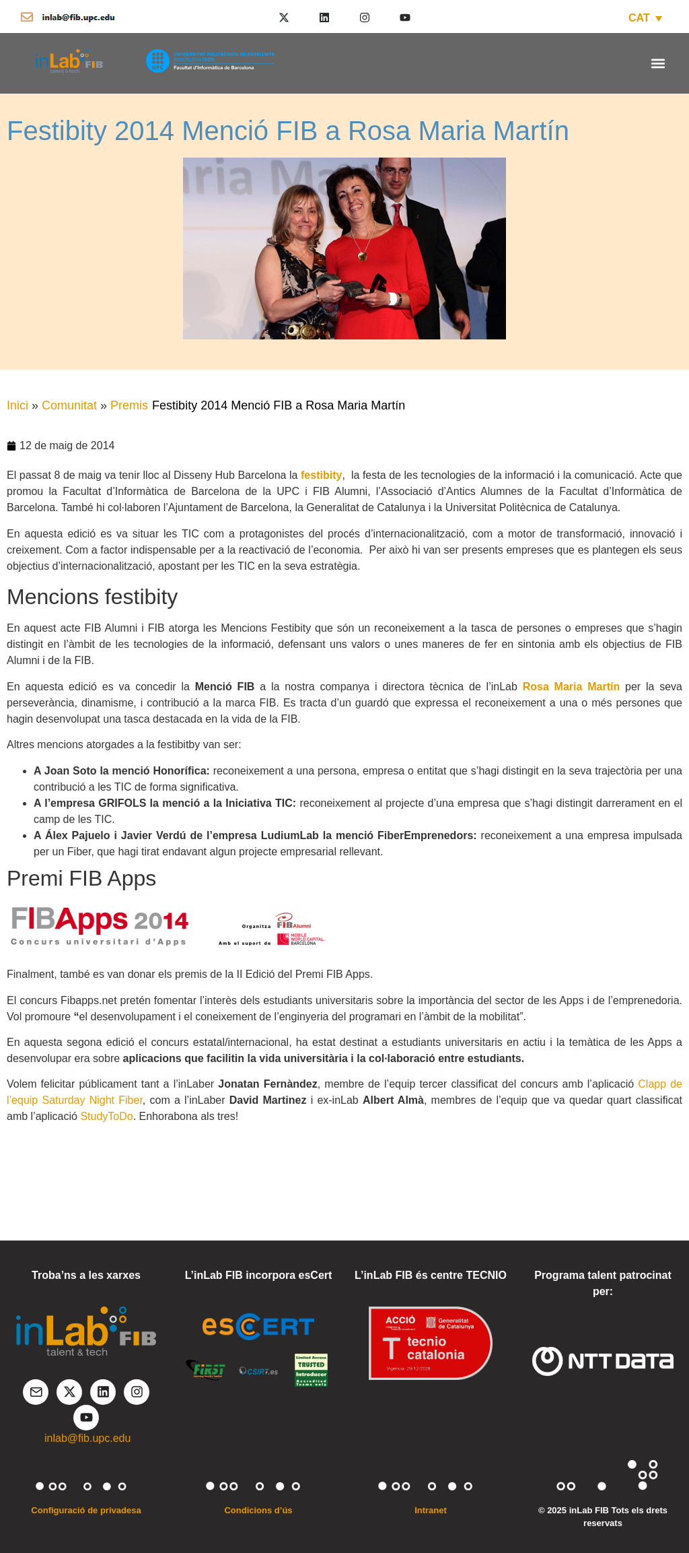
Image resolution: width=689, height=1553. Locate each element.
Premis (129, 405)
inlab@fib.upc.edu (87, 1438)
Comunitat (69, 405)
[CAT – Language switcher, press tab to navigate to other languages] (645, 18)
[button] (658, 63)
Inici (17, 405)
